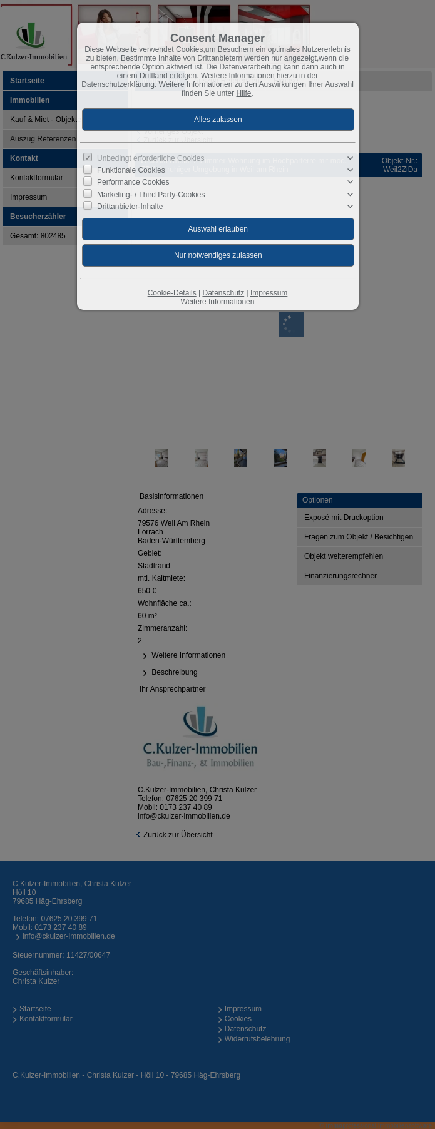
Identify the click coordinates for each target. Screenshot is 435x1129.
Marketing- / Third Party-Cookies (151, 194)
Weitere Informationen (218, 301)
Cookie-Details (172, 293)
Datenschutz (223, 293)
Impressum (268, 293)
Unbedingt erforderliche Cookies (150, 158)
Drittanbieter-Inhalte (130, 206)
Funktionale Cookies (131, 170)
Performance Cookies (133, 182)
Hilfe (244, 93)
